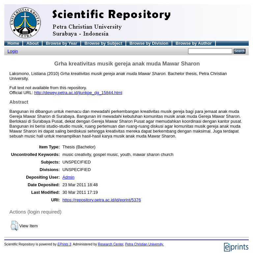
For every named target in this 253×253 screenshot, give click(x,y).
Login (13, 51)
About (32, 43)
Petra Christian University (144, 244)
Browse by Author (194, 43)
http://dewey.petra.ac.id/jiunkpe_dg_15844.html (78, 92)
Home (13, 43)
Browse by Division (148, 43)
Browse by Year (61, 43)
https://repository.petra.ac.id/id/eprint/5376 (101, 199)
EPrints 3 (64, 244)
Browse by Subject (103, 43)
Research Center (110, 244)
